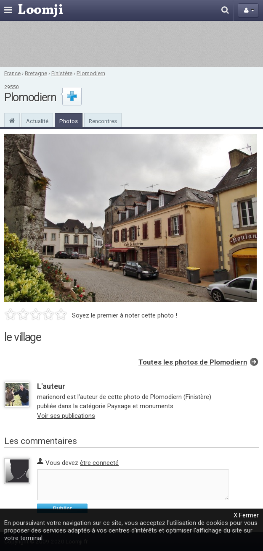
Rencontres (103, 121)
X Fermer (246, 515)
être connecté (99, 463)
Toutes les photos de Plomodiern (192, 362)
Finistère (61, 73)
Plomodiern (91, 73)
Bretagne (36, 73)
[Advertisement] (131, 44)
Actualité (37, 121)
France (12, 73)
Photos (68, 121)
